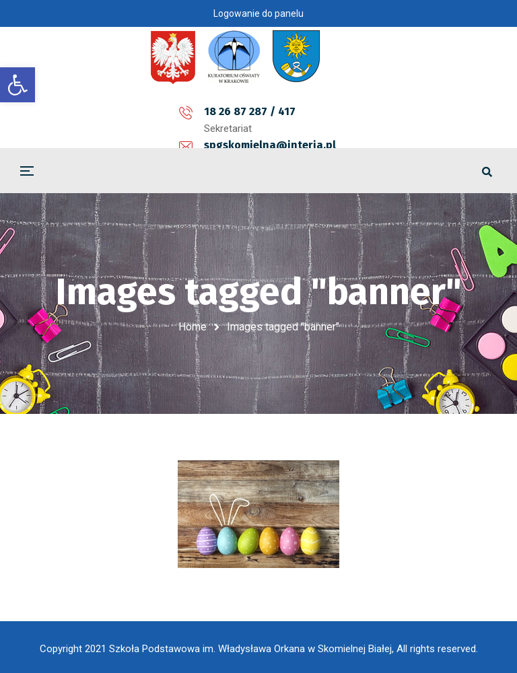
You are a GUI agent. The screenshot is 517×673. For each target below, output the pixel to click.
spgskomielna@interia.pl (264, 111)
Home (192, 326)
